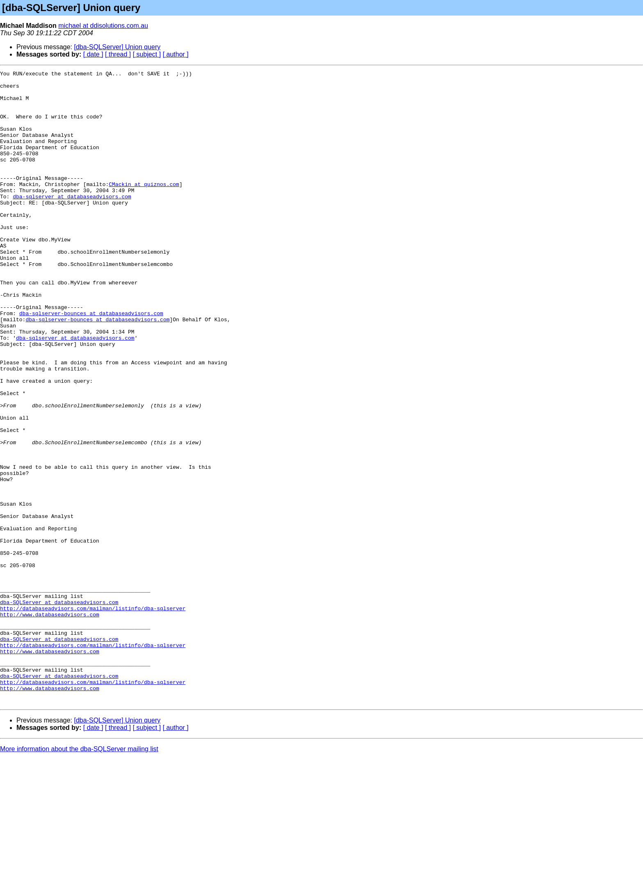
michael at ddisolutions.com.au (103, 25)
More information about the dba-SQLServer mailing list (79, 875)
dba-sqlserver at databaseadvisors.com (72, 222)
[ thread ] (118, 54)
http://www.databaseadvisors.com (49, 723)
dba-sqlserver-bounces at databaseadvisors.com (91, 362)
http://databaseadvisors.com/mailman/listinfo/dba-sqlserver (92, 716)
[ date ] (93, 54)
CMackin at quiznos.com (144, 207)
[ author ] (176, 54)
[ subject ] (147, 54)
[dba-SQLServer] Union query (117, 46)
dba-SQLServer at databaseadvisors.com (59, 709)
